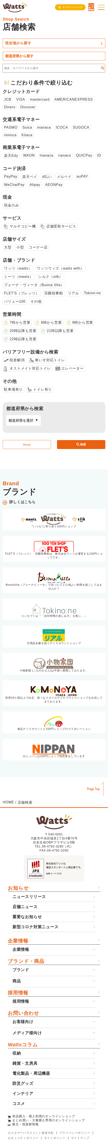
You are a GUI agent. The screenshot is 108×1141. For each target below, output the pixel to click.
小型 (20, 247)
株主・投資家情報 (25, 1124)
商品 (16, 981)
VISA (20, 99)
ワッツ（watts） (18, 268)
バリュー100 (14, 301)
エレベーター (72, 368)
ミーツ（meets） (18, 277)
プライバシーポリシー (74, 1133)
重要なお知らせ (27, 917)
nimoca (10, 135)
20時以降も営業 (23, 331)
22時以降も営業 (23, 339)
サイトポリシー (55, 1138)
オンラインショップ (72, 7)
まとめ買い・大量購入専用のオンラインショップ (48, 1120)
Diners (9, 107)
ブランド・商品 (26, 961)
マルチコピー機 (23, 226)
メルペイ (64, 177)
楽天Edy (11, 156)
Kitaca (27, 135)
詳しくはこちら (22, 502)
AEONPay (54, 185)
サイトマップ (80, 1138)
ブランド (20, 970)
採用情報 (18, 993)
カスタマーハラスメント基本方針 (31, 1133)
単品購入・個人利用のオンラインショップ (43, 1116)
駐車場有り (13, 389)
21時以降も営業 (60, 331)
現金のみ (11, 205)
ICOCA (62, 127)
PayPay (10, 176)
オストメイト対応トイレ (30, 368)
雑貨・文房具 (25, 1063)
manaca (44, 127)
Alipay (34, 185)
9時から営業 (82, 322)
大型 (8, 247)
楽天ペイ (29, 177)
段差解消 (17, 360)
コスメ (18, 1103)
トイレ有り (42, 389)
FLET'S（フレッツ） (21, 293)
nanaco (64, 155)
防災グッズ (22, 1083)
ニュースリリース (29, 896)
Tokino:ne (92, 293)
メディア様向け (27, 1033)
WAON (29, 155)
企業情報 (18, 941)
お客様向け (22, 1022)
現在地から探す (18, 43)
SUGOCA (81, 127)
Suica (27, 127)
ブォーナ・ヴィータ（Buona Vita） (34, 285)
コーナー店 (38, 247)
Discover (28, 107)
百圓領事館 (53, 293)
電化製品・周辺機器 (31, 1073)
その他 (35, 301)
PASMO (11, 127)
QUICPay (84, 155)
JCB (7, 99)
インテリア (22, 1093)
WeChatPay (14, 185)
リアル (73, 293)
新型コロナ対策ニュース (35, 927)
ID (99, 155)
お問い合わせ (23, 1013)
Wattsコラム (23, 1044)
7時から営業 (20, 322)
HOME (8, 802)
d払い (47, 177)
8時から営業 (51, 322)
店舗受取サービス (61, 226)
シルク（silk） (50, 277)
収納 (16, 1053)
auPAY (82, 176)
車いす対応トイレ (50, 360)
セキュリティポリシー (23, 1138)
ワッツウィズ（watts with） (60, 268)
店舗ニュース (25, 907)
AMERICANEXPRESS (73, 99)
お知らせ (18, 888)
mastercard (39, 99)
